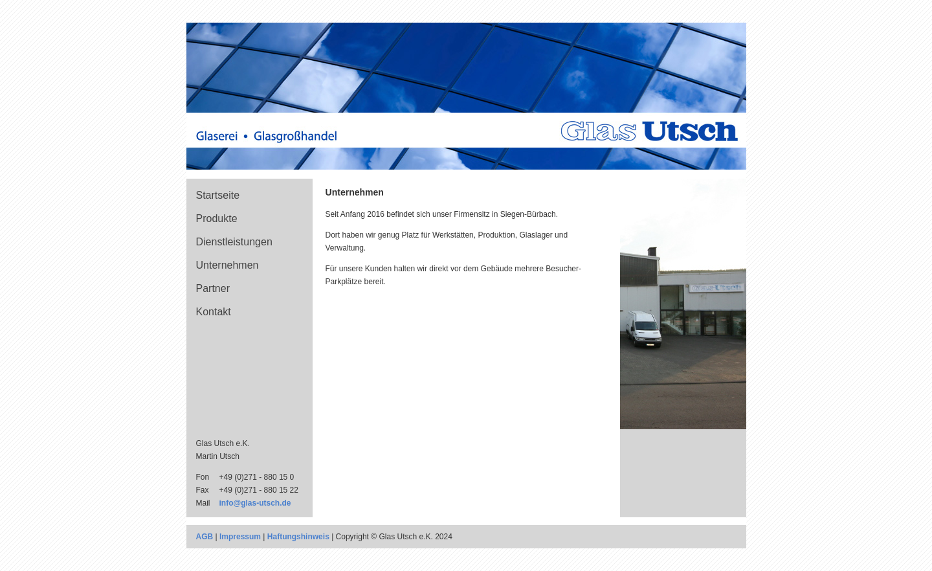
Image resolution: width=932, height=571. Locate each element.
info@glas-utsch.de (255, 503)
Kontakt (213, 311)
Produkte (217, 218)
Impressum (240, 536)
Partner (213, 288)
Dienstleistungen (234, 241)
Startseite (218, 195)
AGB (205, 536)
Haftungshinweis (298, 536)
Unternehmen (227, 265)
